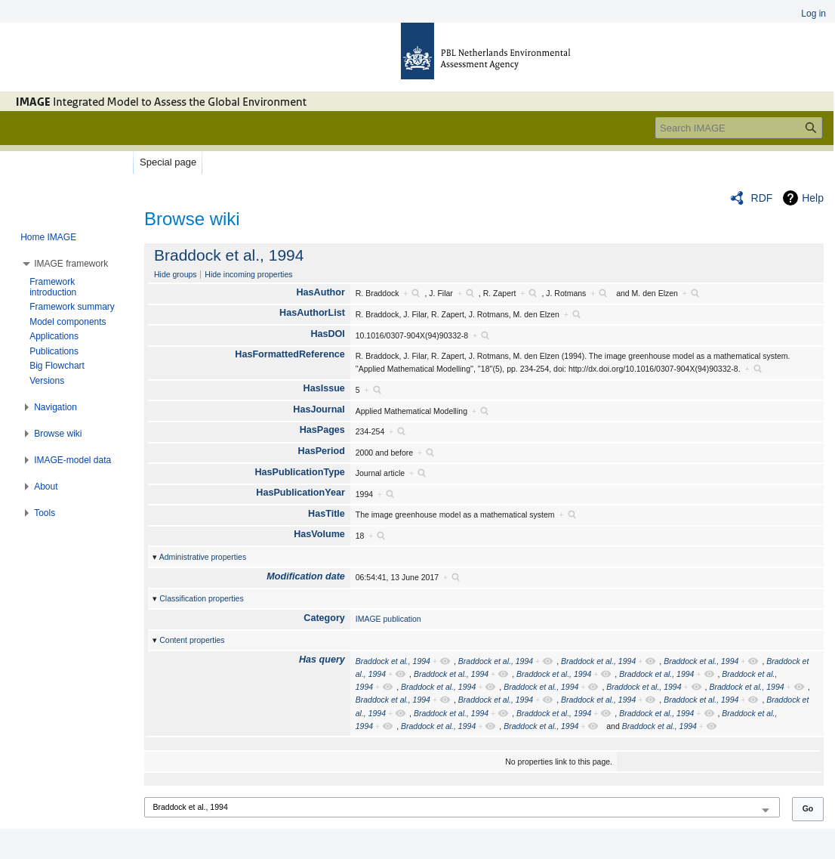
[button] (71, 263)
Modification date (306, 576)
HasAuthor (321, 292)
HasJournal (319, 409)
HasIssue (324, 388)
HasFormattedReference (290, 354)
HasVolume (319, 534)
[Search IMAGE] (738, 127)
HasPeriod (321, 451)
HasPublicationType (299, 472)
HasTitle (326, 513)
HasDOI (327, 334)
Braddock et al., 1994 (228, 255)
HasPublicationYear (300, 492)
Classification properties (201, 598)
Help (813, 198)
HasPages (322, 430)
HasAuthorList (312, 312)
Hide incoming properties (248, 274)
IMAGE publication (388, 618)
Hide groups (175, 274)
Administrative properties (203, 556)
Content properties (191, 639)
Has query (322, 659)
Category (324, 618)
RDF (762, 198)
